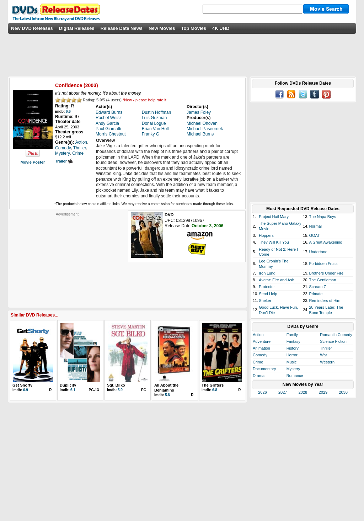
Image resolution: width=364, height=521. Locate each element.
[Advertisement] (67, 261)
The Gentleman (322, 280)
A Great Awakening (325, 242)
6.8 (214, 390)
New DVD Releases (32, 28)
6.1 (72, 390)
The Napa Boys (322, 216)
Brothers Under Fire (326, 273)
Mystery (293, 369)
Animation (261, 348)
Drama (258, 375)
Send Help (268, 294)
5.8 (167, 395)
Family (292, 335)
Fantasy (293, 341)
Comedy (260, 355)
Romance (295, 375)
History (293, 348)
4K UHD (220, 28)
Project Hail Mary (274, 216)
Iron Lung (267, 273)
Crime (258, 362)
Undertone (318, 252)
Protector (267, 287)
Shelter (265, 300)
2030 (343, 392)
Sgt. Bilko (116, 385)
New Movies (162, 28)
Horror (292, 355)
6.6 (68, 111)
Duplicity (68, 385)
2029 (323, 392)
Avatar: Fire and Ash (276, 280)
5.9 (120, 390)
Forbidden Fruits (323, 263)
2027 (282, 392)
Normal (315, 226)
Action (258, 335)
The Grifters (213, 385)
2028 (303, 392)
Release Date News (122, 28)
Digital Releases (77, 28)
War (323, 355)
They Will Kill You (274, 242)
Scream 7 (317, 287)
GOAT (314, 235)
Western (327, 362)
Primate (316, 294)
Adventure (262, 341)
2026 (262, 392)
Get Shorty (22, 385)
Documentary (264, 369)
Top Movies (193, 28)
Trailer (64, 161)
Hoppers (266, 235)
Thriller (326, 348)
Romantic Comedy (336, 335)
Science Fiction (333, 341)
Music (292, 362)
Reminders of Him (325, 300)
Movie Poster (33, 162)
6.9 (25, 390)
